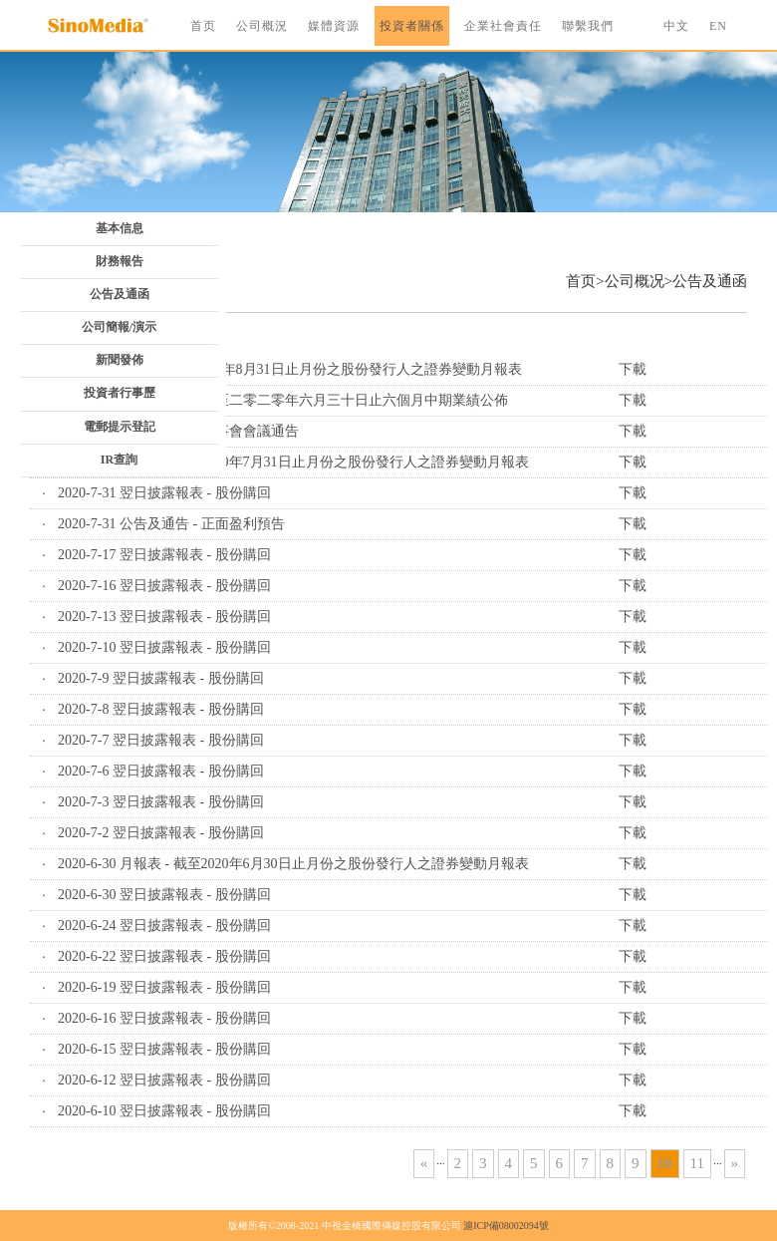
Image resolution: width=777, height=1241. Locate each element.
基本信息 (119, 228)
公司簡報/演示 (119, 327)
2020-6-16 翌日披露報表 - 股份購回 (164, 1018)
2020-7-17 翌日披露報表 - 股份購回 (164, 554)
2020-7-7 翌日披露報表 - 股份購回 (161, 740)
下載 (633, 369)
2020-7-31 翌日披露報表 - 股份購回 (164, 492)
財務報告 (119, 261)
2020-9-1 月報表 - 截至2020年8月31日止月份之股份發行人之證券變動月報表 (290, 369)
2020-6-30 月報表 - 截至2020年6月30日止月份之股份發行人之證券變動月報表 (293, 863)
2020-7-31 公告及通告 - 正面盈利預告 (171, 523)
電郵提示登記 (119, 427)
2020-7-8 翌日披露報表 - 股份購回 (161, 709)
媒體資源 (334, 26)
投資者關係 (412, 26)
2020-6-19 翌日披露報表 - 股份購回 (164, 987)
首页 (203, 26)
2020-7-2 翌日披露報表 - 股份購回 (161, 832)
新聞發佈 (119, 360)
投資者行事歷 (119, 393)
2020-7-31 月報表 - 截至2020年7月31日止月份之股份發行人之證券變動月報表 (293, 462)
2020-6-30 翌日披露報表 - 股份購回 (164, 894)
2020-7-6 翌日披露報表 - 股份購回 (161, 771)
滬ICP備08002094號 (506, 1225)
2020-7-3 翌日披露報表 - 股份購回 (161, 801)
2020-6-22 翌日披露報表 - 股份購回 (164, 956)
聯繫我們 (588, 26)
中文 (676, 26)
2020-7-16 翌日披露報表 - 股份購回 (164, 585)
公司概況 (262, 26)
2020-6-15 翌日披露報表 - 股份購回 (164, 1049)
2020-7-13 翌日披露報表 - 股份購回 (164, 616)
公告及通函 (119, 294)
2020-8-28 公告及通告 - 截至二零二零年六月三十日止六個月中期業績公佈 (283, 400)
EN (718, 26)
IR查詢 (119, 459)
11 (697, 1163)
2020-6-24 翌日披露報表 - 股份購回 (164, 925)
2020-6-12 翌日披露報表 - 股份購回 (164, 1080)
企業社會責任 (503, 26)
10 (664, 1163)
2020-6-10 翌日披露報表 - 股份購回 (164, 1110)
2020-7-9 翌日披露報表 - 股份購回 (161, 678)
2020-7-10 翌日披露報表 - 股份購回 (164, 647)
